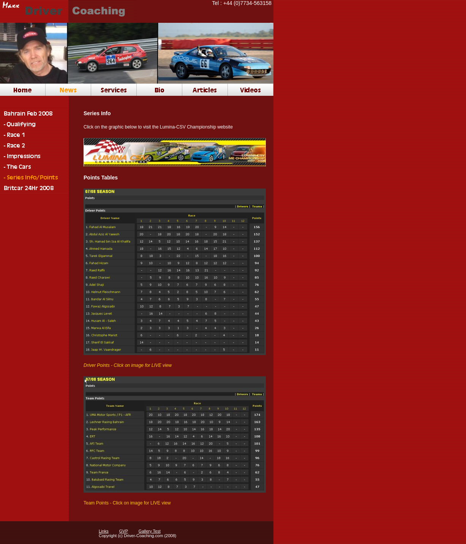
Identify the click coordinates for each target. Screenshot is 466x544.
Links (104, 531)
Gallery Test (150, 531)
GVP (123, 531)
